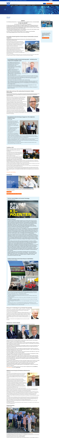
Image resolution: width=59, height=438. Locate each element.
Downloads (24, 0)
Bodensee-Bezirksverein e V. (12, 3)
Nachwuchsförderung (22, 5)
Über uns (33, 5)
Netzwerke (16, 5)
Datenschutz (21, 0)
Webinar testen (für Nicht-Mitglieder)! (14, 194)
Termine (12, 5)
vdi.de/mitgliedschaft (9, 367)
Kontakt (14, 0)
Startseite (8, 0)
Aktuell (8, 5)
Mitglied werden (49, 3)
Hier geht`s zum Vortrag (11, 172)
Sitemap (11, 0)
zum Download (43, 28)
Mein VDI (50, 0)
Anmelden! (9, 192)
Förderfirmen (29, 5)
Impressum (17, 0)
